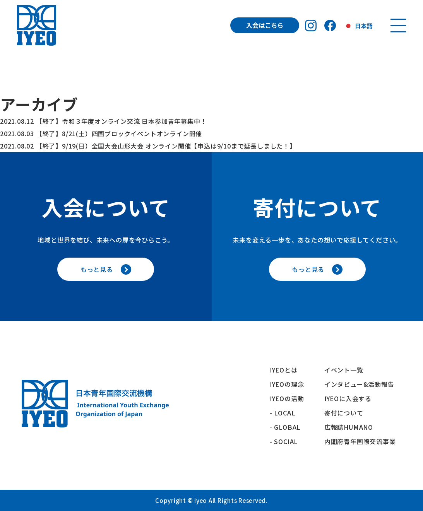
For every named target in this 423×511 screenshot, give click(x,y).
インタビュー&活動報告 (359, 384)
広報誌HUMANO (348, 427)
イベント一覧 (343, 369)
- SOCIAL (284, 441)
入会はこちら (264, 25)
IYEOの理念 (287, 384)
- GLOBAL (285, 427)
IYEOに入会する (351, 398)
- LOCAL (283, 412)
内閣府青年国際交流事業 (360, 441)
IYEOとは (284, 369)
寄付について (347, 412)
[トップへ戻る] (37, 25)
